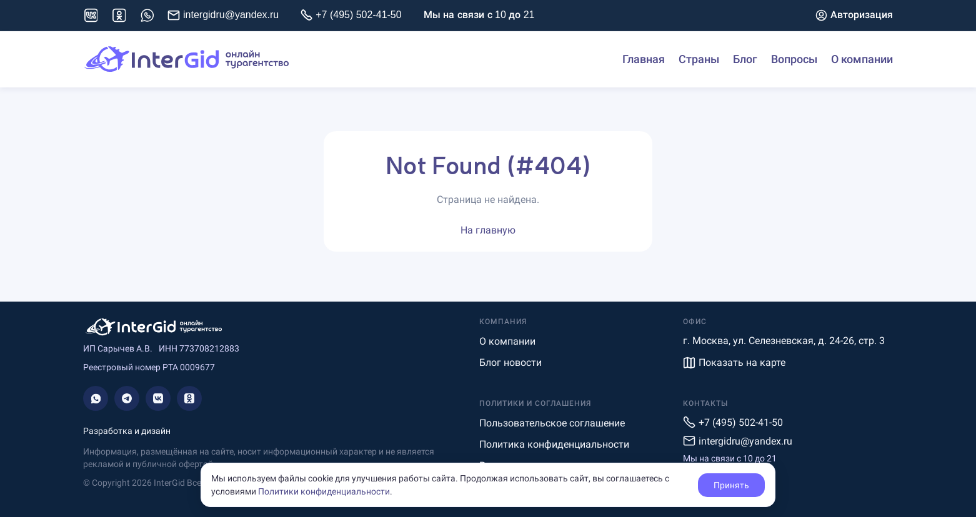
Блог (745, 59)
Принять (731, 485)
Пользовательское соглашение (552, 423)
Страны (699, 59)
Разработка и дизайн (127, 431)
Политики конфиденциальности (324, 491)
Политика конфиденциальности (554, 444)
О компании (862, 59)
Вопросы (794, 59)
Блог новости (510, 362)
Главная (643, 59)
